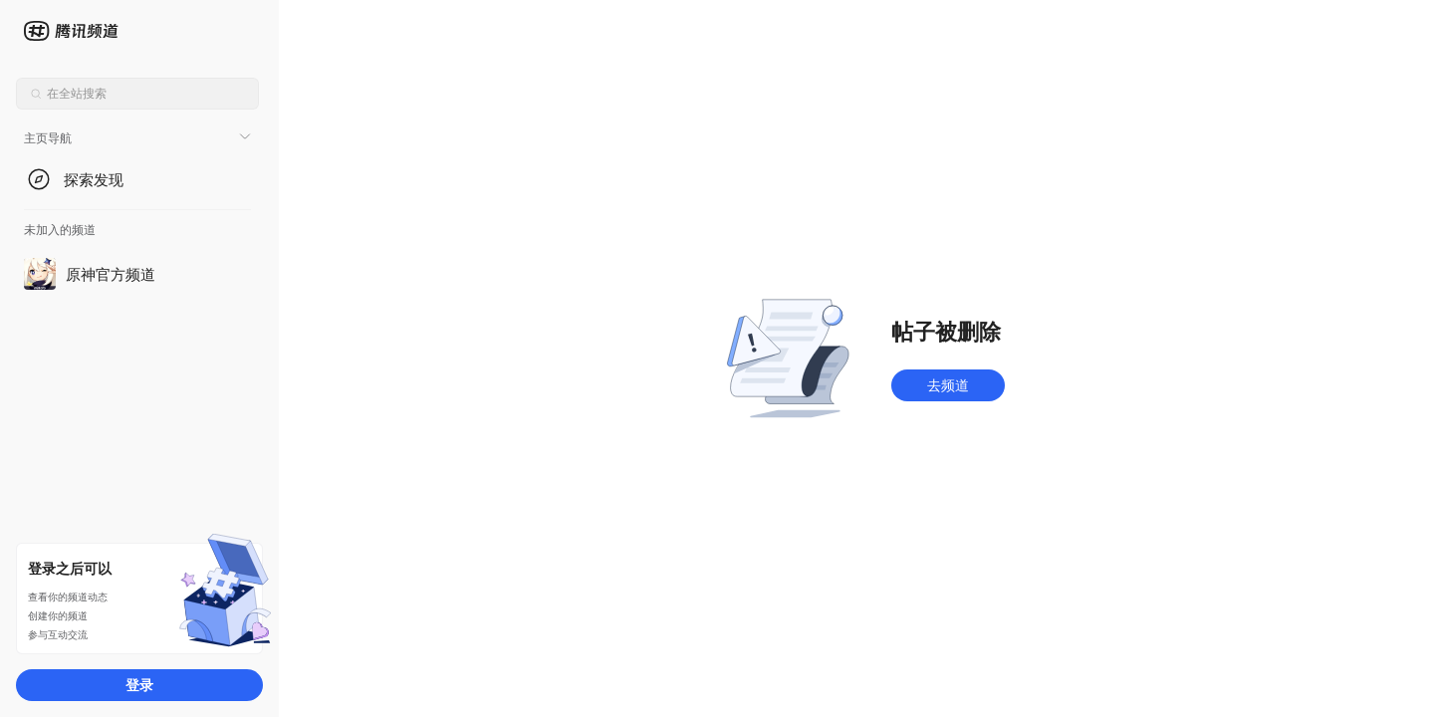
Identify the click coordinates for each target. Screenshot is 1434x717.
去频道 (948, 384)
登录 (139, 684)
